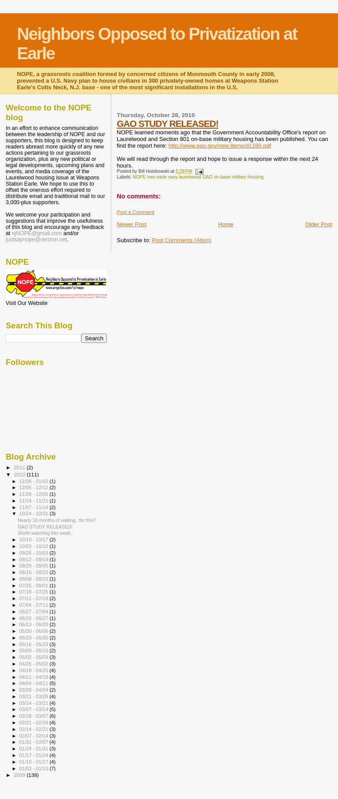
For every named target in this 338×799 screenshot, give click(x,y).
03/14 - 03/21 (34, 703)
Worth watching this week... (46, 533)
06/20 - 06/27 (34, 618)
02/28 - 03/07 (34, 716)
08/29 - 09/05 (34, 565)
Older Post (318, 224)
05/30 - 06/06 (34, 631)
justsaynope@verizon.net (36, 239)
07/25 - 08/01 (34, 585)
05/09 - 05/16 (34, 650)
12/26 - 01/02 (34, 481)
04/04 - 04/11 (34, 683)
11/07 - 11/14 (34, 507)
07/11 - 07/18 (34, 598)
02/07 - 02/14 (34, 735)
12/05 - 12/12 (34, 487)
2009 (20, 775)
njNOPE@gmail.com (37, 233)
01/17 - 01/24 (34, 755)
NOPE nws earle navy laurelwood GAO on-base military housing (198, 177)
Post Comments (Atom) (181, 240)
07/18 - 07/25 (34, 591)
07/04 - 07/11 (34, 605)
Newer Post (131, 224)
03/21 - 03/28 (34, 696)
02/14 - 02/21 (34, 729)
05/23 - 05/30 (34, 637)
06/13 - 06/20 (34, 624)
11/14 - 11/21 (34, 500)
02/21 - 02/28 (34, 722)
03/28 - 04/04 (34, 689)
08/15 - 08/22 (34, 572)
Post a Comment (135, 212)
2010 (20, 474)
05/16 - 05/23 (34, 644)
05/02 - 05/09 (34, 657)
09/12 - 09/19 (34, 559)
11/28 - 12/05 (34, 494)
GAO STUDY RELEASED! (167, 123)
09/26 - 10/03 (34, 552)
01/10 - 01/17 (34, 762)
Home (225, 224)
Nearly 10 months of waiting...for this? (57, 520)
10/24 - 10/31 (34, 513)
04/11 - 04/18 (34, 677)
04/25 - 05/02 (34, 663)
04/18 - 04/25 (34, 670)
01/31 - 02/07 (34, 742)
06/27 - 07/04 (34, 611)
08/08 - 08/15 (34, 579)
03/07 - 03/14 (34, 709)
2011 (20, 467)
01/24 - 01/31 (34, 748)
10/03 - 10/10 (34, 546)
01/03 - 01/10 (34, 768)
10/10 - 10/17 (34, 539)
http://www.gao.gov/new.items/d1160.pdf (220, 145)
